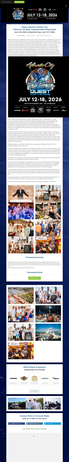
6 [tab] (17, 385)
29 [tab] (58, 385)
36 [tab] (34, 386)
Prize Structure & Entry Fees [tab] (44, 35)
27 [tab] (54, 385)
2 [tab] (10, 385)
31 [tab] (25, 386)
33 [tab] (29, 386)
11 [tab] (26, 385)
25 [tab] (51, 385)
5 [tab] (16, 385)
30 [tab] (60, 385)
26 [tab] (53, 385)
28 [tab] (56, 385)
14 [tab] (31, 385)
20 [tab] (42, 385)
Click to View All (34, 391)
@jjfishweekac (52, 181)
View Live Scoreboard (7, 2)
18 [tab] (39, 385)
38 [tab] (38, 386)
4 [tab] (14, 385)
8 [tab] (21, 385)
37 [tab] (36, 386)
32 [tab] (27, 386)
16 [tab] (35, 385)
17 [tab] (37, 385)
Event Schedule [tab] (30, 35)
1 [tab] (9, 385)
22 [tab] (46, 385)
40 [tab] (41, 386)
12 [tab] (28, 385)
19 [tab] (40, 385)
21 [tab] (44, 385)
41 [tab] (43, 386)
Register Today (19, 2)
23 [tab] (47, 385)
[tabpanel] (13, 379)
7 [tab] (19, 385)
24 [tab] (49, 385)
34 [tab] (31, 386)
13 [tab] (30, 385)
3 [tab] (12, 385)
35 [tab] (32, 386)
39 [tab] (39, 386)
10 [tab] (24, 385)
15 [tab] (33, 385)
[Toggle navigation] (66, 6)
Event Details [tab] (21, 35)
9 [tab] (23, 385)
